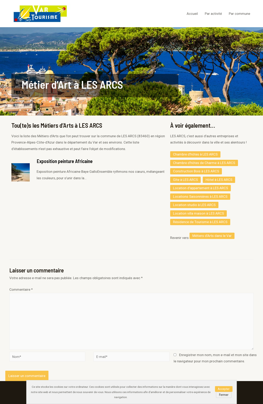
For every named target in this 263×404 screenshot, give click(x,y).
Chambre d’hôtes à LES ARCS (195, 154)
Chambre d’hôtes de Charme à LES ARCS (204, 163)
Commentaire (21, 289)
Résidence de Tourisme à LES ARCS (200, 222)
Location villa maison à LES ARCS (198, 213)
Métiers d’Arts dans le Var (212, 236)
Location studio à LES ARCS (194, 205)
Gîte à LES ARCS (185, 180)
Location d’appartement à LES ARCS (200, 188)
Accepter (224, 389)
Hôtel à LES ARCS (219, 180)
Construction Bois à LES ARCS (196, 171)
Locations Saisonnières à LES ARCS (200, 196)
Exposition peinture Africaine (65, 161)
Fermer (223, 394)
